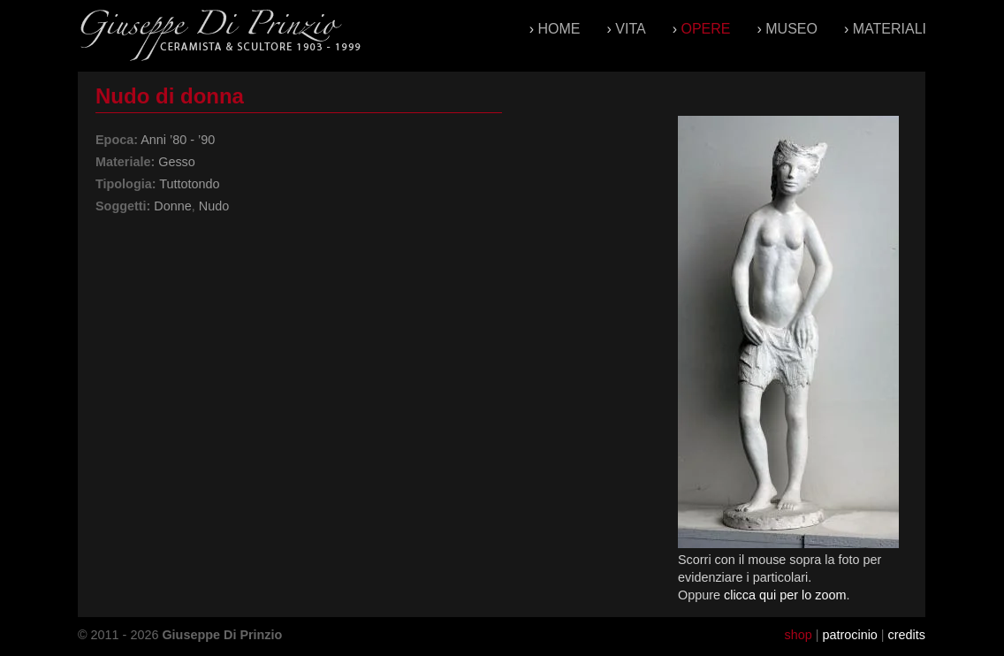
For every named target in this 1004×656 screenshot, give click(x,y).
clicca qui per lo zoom (785, 595)
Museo (791, 28)
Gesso (176, 162)
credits (906, 635)
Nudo (214, 206)
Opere (705, 28)
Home (559, 28)
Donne (172, 206)
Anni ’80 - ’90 (178, 140)
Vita (630, 28)
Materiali (889, 28)
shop (797, 635)
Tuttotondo (189, 184)
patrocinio (849, 635)
